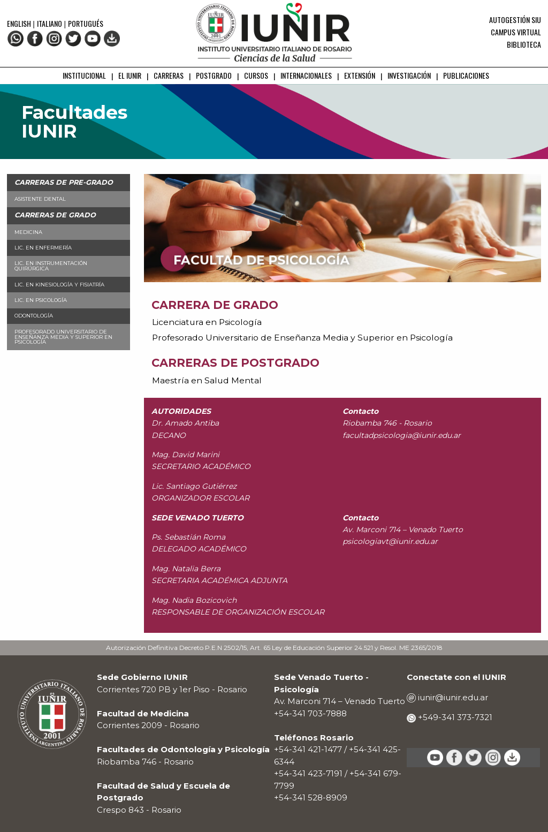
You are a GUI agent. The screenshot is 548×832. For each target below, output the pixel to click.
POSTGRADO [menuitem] (214, 75)
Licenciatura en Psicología (207, 322)
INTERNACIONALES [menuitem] (306, 75)
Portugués (85, 23)
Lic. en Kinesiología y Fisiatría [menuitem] (59, 285)
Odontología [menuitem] (33, 316)
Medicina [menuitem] (28, 232)
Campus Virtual (516, 31)
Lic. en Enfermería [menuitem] (43, 248)
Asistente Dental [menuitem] (40, 199)
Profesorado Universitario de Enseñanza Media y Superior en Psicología (302, 337)
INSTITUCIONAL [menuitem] (84, 75)
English (20, 23)
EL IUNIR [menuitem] (129, 75)
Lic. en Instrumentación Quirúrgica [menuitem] (50, 265)
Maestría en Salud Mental (207, 380)
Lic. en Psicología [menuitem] (40, 300)
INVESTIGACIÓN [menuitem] (409, 75)
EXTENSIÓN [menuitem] (359, 75)
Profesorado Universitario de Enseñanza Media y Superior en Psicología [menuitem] (63, 337)
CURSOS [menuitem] (256, 75)
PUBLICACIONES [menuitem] (466, 75)
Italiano (49, 23)
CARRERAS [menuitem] (169, 75)
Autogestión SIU (515, 19)
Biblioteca (524, 44)
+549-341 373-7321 (454, 717)
